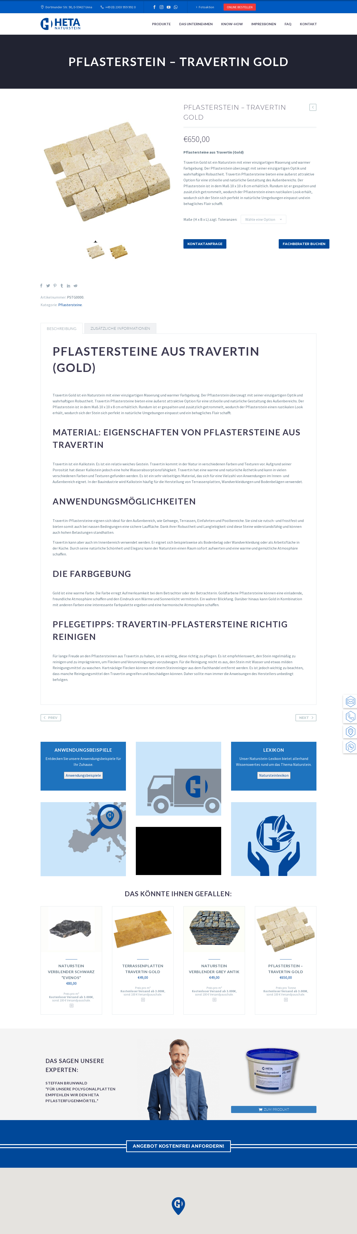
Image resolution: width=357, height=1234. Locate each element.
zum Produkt (274, 1109)
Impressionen (263, 24)
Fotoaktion (206, 7)
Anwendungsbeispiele (83, 775)
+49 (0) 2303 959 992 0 (120, 7)
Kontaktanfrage (204, 244)
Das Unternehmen (196, 24)
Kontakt (308, 24)
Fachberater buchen (304, 244)
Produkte (161, 24)
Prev (49, 718)
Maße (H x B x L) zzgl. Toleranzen (210, 219)
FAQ (288, 24)
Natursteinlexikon (274, 775)
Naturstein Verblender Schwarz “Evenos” (71, 971)
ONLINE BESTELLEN (240, 7)
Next (307, 718)
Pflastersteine (70, 304)
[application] (178, 851)
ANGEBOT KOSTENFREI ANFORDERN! (179, 1146)
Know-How (232, 24)
